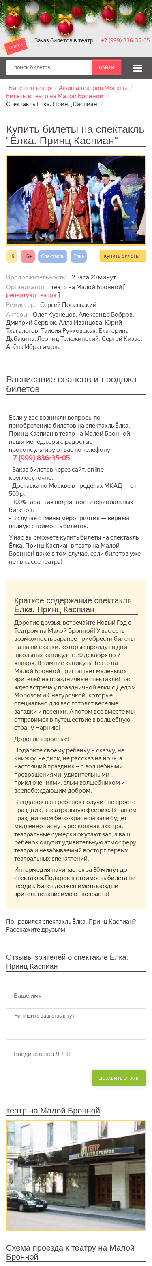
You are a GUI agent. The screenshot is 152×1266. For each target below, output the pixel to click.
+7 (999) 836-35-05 (125, 40)
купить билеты (121, 255)
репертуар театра (31, 295)
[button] (137, 67)
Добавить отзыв (119, 1078)
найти (106, 67)
